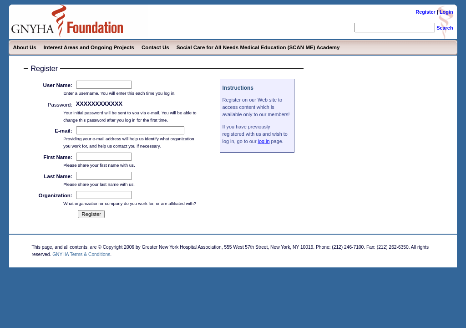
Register (425, 12)
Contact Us (155, 47)
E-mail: (63, 130)
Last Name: (58, 176)
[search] (395, 27)
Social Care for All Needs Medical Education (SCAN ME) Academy (258, 47)
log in (264, 141)
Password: (60, 105)
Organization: (55, 195)
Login (446, 12)
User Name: (57, 85)
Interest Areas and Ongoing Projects (89, 47)
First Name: (57, 157)
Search (444, 28)
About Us (24, 47)
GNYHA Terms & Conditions (81, 254)
